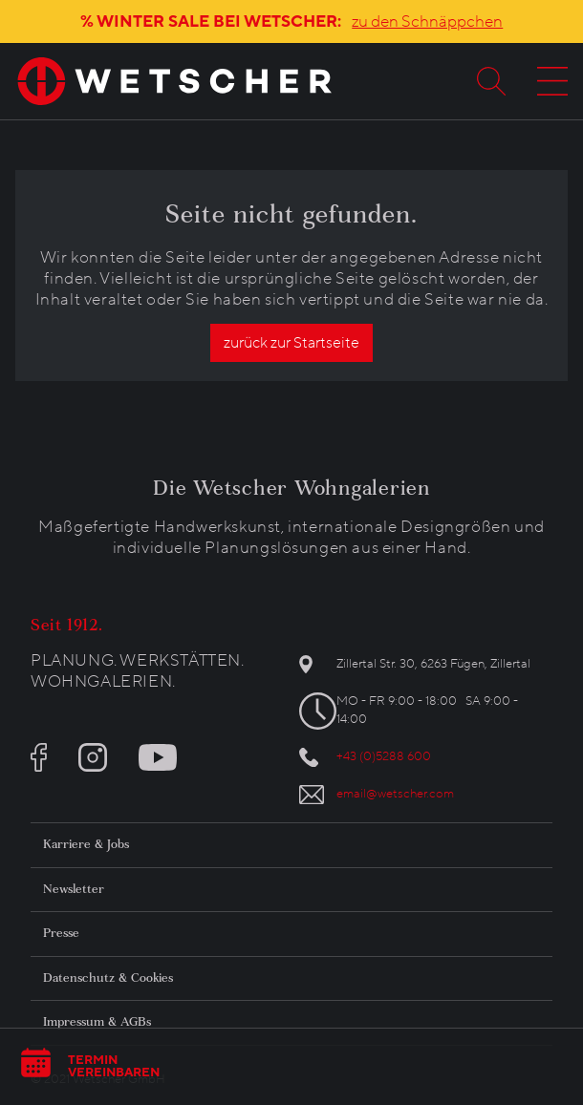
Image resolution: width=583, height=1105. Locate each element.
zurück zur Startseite (291, 342)
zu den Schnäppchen (427, 21)
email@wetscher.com (395, 793)
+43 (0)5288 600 (383, 756)
